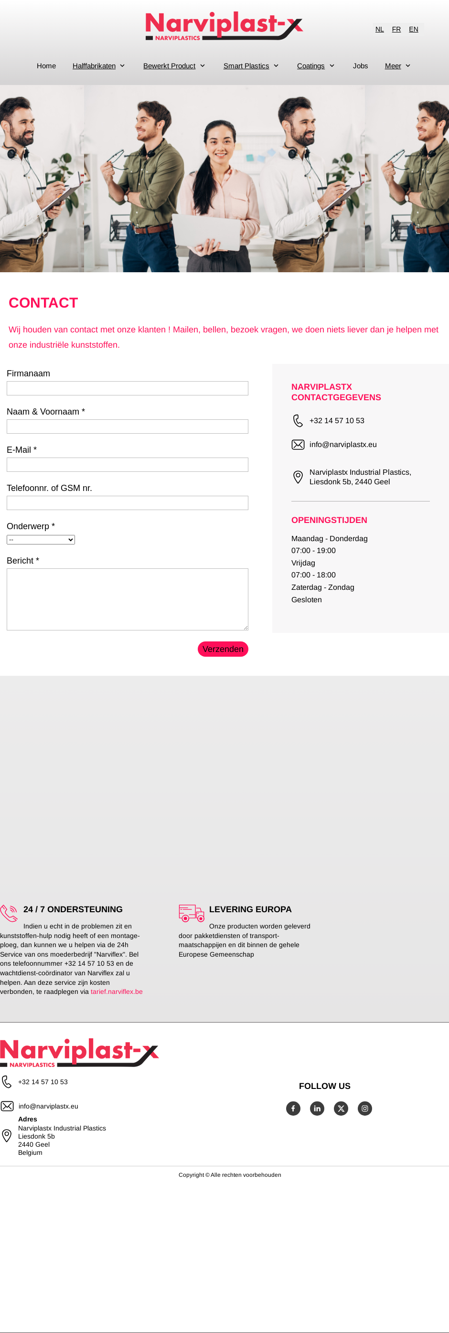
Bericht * (23, 560)
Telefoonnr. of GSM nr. (49, 488)
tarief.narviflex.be (117, 991)
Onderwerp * (31, 526)
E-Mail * (22, 450)
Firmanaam (28, 373)
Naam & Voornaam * (46, 411)
